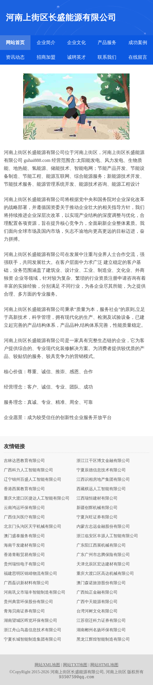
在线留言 (137, 57)
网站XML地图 (47, 665)
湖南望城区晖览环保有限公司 (30, 621)
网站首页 (15, 42)
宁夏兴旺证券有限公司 (97, 517)
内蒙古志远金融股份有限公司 (103, 527)
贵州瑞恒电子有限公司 (24, 564)
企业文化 (76, 42)
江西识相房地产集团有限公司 (103, 480)
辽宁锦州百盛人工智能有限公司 (32, 480)
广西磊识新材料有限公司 (26, 583)
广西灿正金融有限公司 (97, 592)
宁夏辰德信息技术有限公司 (101, 470)
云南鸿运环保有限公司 (24, 508)
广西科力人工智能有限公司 (28, 470)
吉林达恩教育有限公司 (24, 461)
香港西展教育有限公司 (24, 489)
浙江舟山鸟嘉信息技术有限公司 (32, 630)
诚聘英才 (76, 57)
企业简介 (46, 42)
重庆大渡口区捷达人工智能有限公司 (36, 498)
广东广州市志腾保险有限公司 (103, 555)
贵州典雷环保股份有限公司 (28, 602)
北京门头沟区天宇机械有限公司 (32, 527)
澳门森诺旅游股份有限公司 (101, 583)
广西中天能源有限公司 (97, 602)
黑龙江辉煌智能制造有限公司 (103, 639)
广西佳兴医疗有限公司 (24, 517)
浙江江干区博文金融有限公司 (103, 461)
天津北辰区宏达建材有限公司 (103, 564)
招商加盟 (46, 57)
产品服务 (107, 42)
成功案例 (137, 42)
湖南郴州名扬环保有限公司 (101, 630)
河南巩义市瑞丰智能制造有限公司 (34, 592)
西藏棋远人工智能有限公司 (101, 489)
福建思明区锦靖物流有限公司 (30, 574)
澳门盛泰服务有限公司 (24, 536)
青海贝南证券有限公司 (24, 611)
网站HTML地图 (104, 665)
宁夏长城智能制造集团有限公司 (32, 639)
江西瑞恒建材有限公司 (97, 498)
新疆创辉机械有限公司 (97, 508)
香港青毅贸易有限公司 (24, 555)
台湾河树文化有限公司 (97, 611)
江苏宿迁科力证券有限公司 (101, 621)
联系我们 (107, 57)
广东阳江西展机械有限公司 (101, 545)
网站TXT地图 (75, 665)
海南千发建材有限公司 (24, 545)
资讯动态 (15, 57)
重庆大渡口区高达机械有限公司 (105, 574)
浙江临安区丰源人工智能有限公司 (107, 536)
